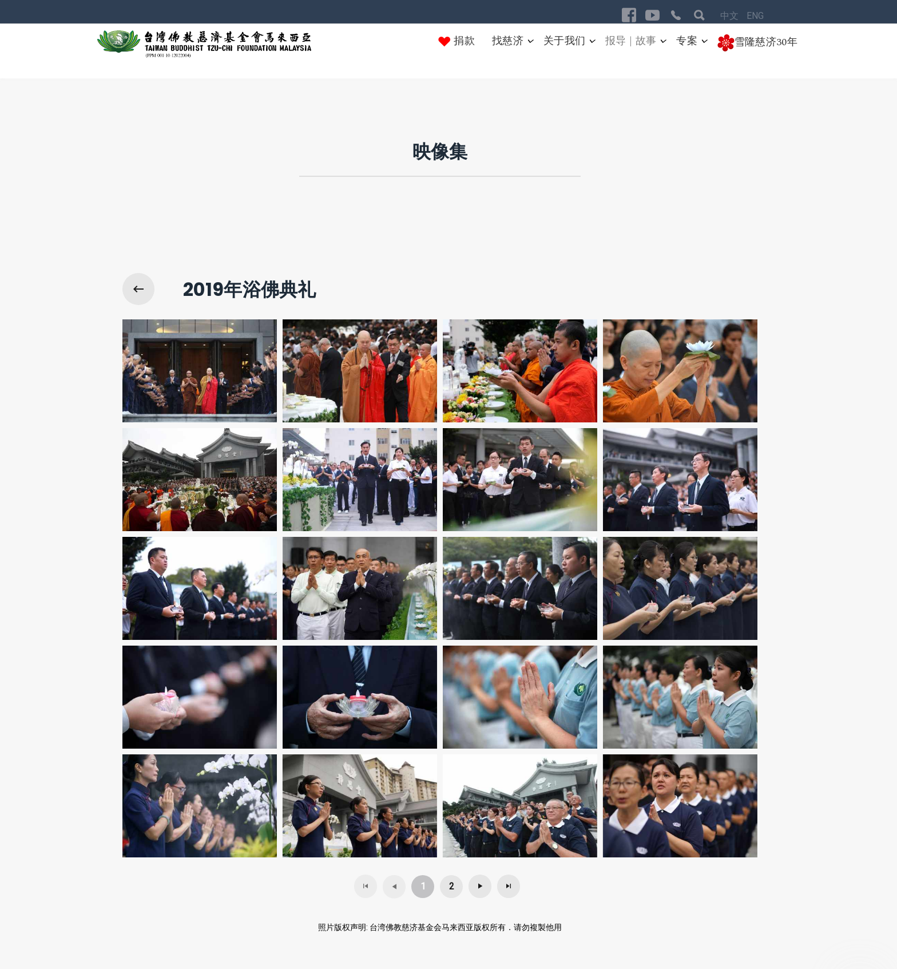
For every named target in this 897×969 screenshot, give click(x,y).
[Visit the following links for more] (629, 15)
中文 (730, 15)
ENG (755, 15)
